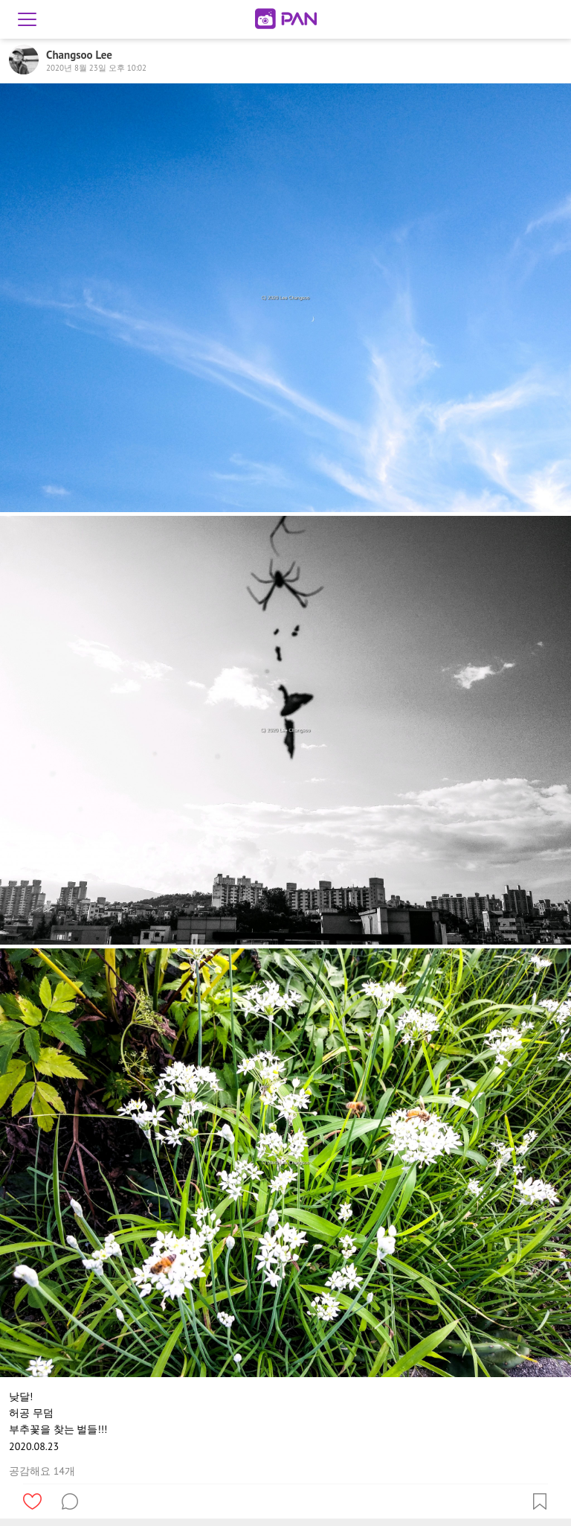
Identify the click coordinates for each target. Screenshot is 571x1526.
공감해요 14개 (42, 1471)
